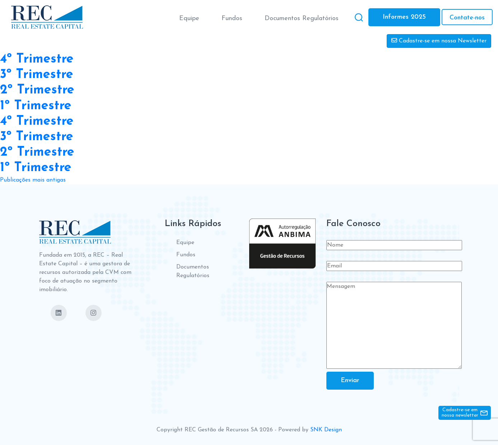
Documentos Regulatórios (302, 18)
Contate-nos (467, 17)
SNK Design (326, 430)
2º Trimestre (37, 90)
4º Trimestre (37, 59)
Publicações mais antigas (33, 180)
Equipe (189, 18)
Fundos (232, 18)
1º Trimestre (35, 106)
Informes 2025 (404, 17)
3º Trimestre (36, 74)
